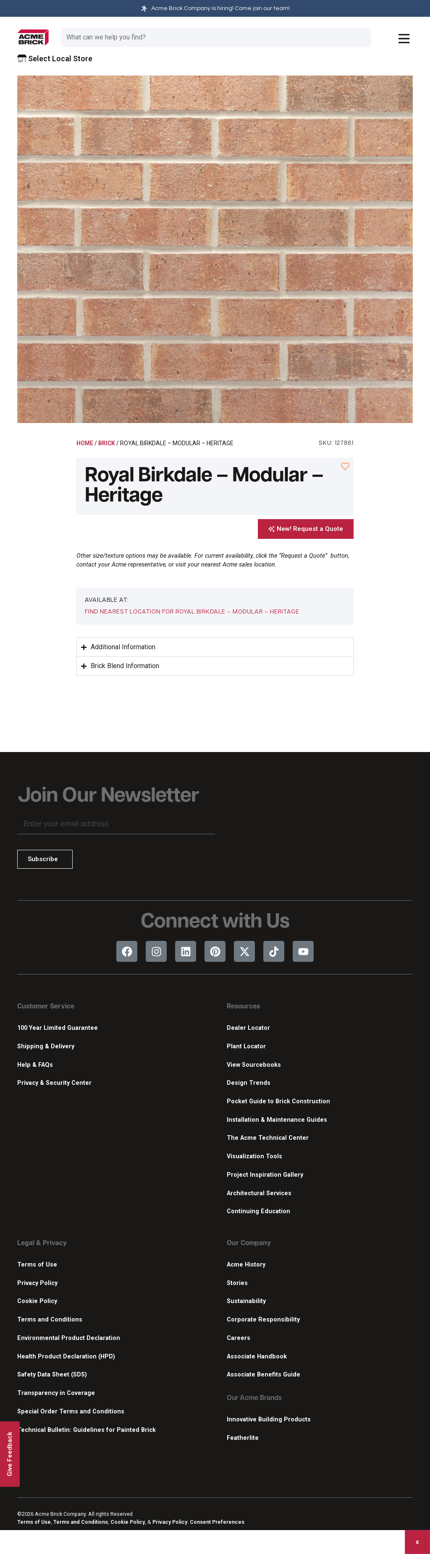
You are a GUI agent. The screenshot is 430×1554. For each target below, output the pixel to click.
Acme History (246, 1264)
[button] (192, 612)
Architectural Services (259, 1193)
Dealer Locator (248, 1028)
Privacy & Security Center (54, 1082)
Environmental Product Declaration (68, 1338)
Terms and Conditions (49, 1319)
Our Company (249, 1243)
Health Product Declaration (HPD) (66, 1356)
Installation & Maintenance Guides (277, 1119)
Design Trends (248, 1082)
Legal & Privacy (42, 1243)
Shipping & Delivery (45, 1046)
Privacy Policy (37, 1283)
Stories (237, 1283)
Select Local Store (55, 58)
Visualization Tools (254, 1156)
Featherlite (243, 1438)
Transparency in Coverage (56, 1393)
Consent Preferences (217, 1522)
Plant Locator (246, 1046)
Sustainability (246, 1301)
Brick (106, 443)
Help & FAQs (35, 1064)
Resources (243, 1006)
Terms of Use (37, 1264)
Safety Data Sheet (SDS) (52, 1374)
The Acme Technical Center (268, 1137)
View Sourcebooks (254, 1064)
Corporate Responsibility (263, 1319)
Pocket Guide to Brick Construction (278, 1101)
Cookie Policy (37, 1301)
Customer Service (45, 1006)
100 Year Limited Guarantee (57, 1028)
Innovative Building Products (269, 1419)
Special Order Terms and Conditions (70, 1411)
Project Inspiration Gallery (265, 1174)
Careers (238, 1338)
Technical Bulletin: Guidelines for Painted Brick (86, 1430)
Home (84, 443)
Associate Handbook (257, 1356)
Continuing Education (258, 1211)
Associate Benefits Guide (263, 1374)
